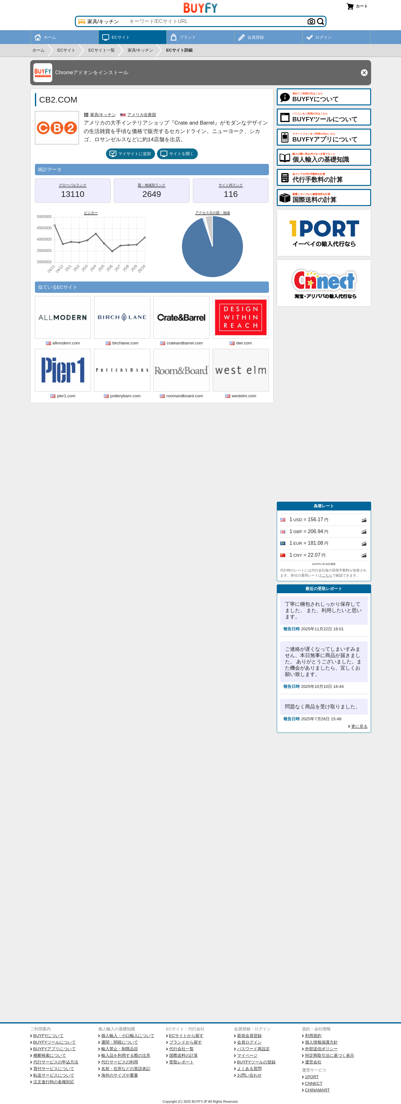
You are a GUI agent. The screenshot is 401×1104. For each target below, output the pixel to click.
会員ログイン (249, 1042)
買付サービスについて (53, 1068)
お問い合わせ (249, 1075)
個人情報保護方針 (321, 1042)
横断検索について (49, 1055)
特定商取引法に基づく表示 (329, 1055)
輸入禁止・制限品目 (119, 1048)
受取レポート (181, 1062)
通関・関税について (119, 1042)
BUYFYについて (48, 1035)
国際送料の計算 (183, 1055)
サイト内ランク (231, 185)
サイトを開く (177, 154)
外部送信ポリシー (321, 1048)
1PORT (312, 1076)
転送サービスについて (53, 1075)
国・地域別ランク (151, 185)
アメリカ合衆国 (141, 114)
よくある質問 (249, 1068)
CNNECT (314, 1083)
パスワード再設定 (253, 1048)
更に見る (359, 726)
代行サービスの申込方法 (55, 1062)
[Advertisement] (324, 404)
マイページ (247, 1055)
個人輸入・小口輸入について (127, 1035)
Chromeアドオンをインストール (92, 72)
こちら (327, 575)
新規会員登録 (249, 1035)
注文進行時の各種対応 (53, 1081)
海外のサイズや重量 (119, 1075)
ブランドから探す (185, 1042)
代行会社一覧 (181, 1048)
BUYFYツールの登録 (256, 1062)
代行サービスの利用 (119, 1062)
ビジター (91, 213)
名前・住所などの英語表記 (125, 1068)
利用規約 (313, 1035)
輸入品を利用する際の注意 (125, 1055)
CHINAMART (317, 1090)
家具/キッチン (103, 114)
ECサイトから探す (186, 1035)
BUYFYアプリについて (54, 1048)
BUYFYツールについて (54, 1042)
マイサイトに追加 (130, 154)
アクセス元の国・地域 (212, 213)
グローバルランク (72, 185)
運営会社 (313, 1062)
